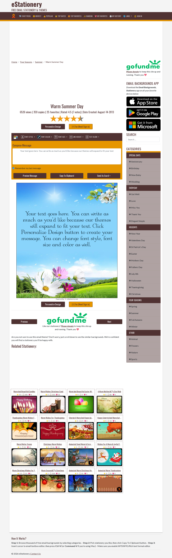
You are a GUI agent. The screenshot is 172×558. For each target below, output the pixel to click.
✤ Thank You (135, 214)
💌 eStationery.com (71, 299)
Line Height (75, 137)
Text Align (92, 137)
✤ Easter (133, 253)
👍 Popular (48, 16)
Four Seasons (26, 62)
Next (109, 321)
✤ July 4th (133, 274)
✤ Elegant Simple (137, 221)
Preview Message (30, 175)
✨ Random (88, 16)
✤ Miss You (134, 207)
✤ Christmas (135, 294)
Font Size (60, 137)
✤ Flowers (134, 345)
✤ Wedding (134, 181)
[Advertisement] (112, 6)
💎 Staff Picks (25, 16)
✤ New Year (134, 233)
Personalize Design (53, 126)
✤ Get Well (134, 194)
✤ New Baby (135, 175)
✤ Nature (133, 352)
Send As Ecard (103, 175)
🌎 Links (126, 16)
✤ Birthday (134, 168)
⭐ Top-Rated (60, 16)
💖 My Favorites (101, 16)
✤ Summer (134, 313)
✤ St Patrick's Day (137, 247)
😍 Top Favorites (74, 16)
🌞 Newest (37, 16)
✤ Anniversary (135, 161)
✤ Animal (133, 339)
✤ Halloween (135, 280)
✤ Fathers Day (135, 267)
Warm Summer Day (54, 62)
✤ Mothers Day (136, 260)
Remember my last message (27, 168)
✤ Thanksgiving (136, 287)
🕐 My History (115, 16)
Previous (24, 321)
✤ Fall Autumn (135, 320)
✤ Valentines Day (137, 240)
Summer (39, 62)
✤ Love (132, 201)
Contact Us (35, 553)
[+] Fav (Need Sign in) (80, 126)
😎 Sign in (138, 16)
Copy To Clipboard (67, 175)
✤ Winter (133, 326)
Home (14, 62)
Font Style (27, 137)
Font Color (44, 137)
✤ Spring (133, 306)
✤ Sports (133, 359)
